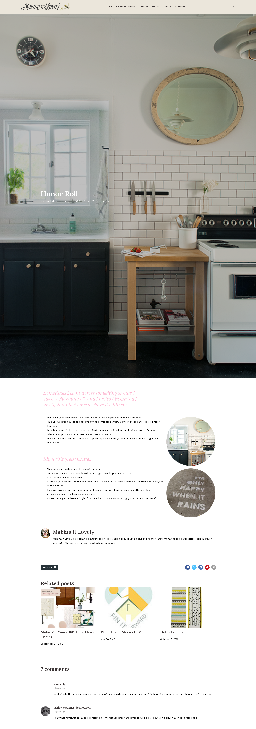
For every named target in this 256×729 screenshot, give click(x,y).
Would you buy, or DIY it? (118, 473)
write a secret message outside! (82, 469)
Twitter (84, 542)
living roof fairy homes (115, 489)
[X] (194, 567)
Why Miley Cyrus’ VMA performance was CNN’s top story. (79, 434)
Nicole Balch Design (122, 6)
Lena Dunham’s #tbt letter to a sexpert (69, 430)
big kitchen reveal (67, 417)
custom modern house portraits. (77, 494)
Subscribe (189, 538)
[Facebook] (187, 567)
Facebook (94, 542)
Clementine (125, 438)
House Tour (148, 6)
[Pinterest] (207, 567)
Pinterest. (109, 542)
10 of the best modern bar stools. (65, 477)
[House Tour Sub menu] (158, 6)
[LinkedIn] (200, 567)
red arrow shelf (90, 481)
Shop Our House (175, 6)
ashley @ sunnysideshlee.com (72, 707)
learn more (202, 538)
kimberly (59, 684)
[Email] (213, 567)
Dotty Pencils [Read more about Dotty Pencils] (172, 632)
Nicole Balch (112, 538)
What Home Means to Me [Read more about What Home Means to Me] (122, 632)
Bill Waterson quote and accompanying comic (79, 421)
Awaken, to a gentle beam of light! (66, 498)
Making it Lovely (73, 531)
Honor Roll (49, 567)
